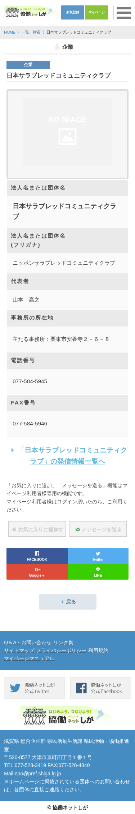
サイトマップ (19, 650)
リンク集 (63, 642)
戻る (67, 602)
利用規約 (98, 650)
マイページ (97, 12)
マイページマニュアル (29, 658)
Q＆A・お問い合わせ (27, 642)
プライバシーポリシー (61, 650)
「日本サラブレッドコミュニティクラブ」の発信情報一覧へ (67, 455)
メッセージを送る (98, 529)
